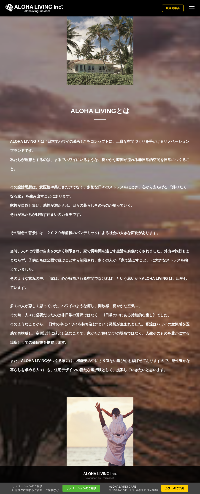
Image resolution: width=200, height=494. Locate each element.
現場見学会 (173, 8)
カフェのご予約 (174, 488)
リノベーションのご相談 (81, 488)
